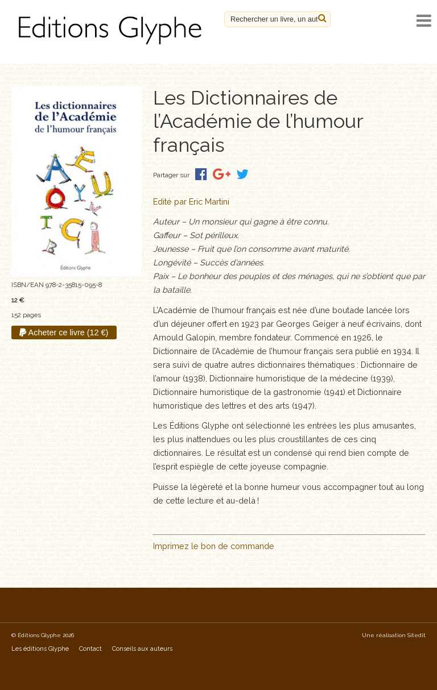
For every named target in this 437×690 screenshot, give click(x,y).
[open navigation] (424, 21)
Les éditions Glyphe (40, 648)
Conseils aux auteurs (142, 648)
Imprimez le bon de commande (213, 546)
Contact (90, 648)
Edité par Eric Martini (191, 201)
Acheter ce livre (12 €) (63, 332)
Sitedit (416, 635)
